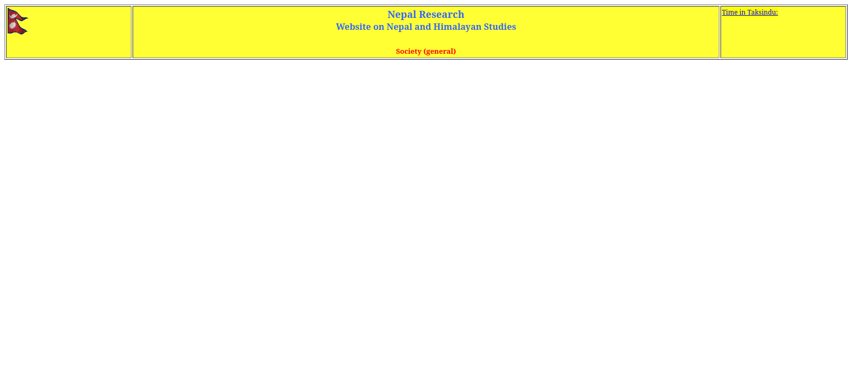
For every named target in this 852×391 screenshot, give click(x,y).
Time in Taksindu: (750, 12)
